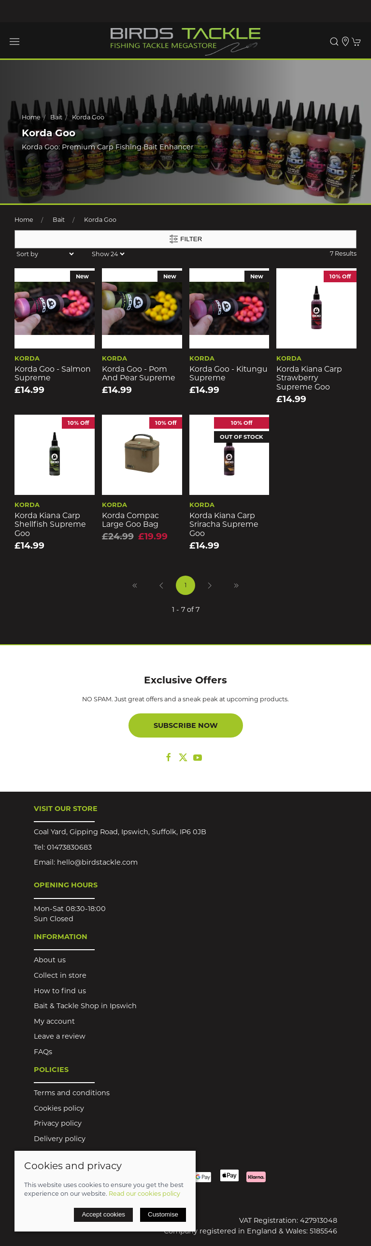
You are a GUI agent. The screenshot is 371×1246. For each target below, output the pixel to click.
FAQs (43, 1051)
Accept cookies (103, 1214)
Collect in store (60, 975)
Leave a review (60, 1036)
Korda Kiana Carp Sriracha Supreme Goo (223, 524)
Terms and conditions (72, 1092)
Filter (185, 239)
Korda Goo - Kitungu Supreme (228, 373)
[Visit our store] (345, 41)
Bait (56, 117)
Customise (163, 1214)
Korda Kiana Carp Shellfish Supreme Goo (50, 524)
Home (31, 117)
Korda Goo (88, 117)
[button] (14, 41)
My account (54, 1021)
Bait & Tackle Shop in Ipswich (85, 1005)
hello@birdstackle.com (97, 862)
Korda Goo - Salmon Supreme (52, 373)
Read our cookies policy (144, 1193)
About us (50, 960)
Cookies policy (59, 1108)
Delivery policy (60, 1138)
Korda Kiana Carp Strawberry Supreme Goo (309, 377)
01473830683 (69, 847)
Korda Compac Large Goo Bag (130, 520)
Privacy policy (58, 1123)
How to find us (60, 990)
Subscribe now (186, 725)
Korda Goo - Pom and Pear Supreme (138, 373)
